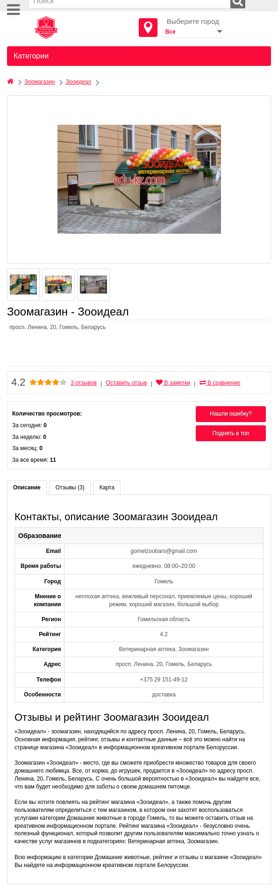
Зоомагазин (39, 82)
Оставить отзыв (126, 383)
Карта (107, 487)
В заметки (173, 383)
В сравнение (220, 383)
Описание (27, 487)
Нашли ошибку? (231, 413)
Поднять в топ (231, 433)
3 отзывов (83, 383)
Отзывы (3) (70, 487)
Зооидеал (79, 82)
